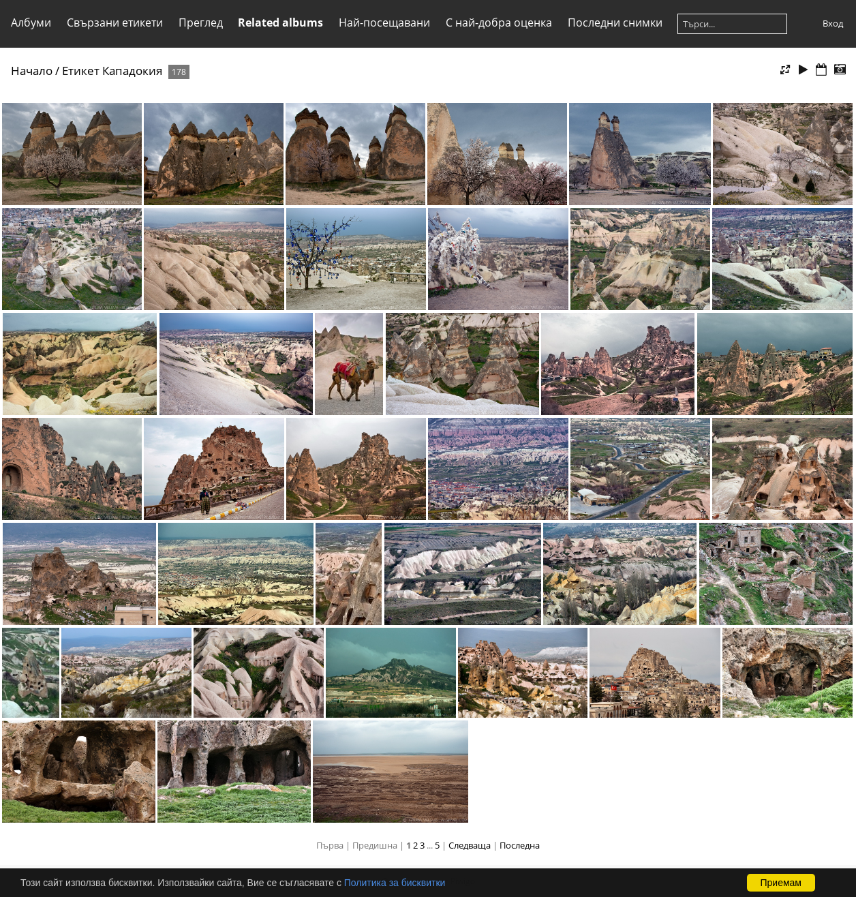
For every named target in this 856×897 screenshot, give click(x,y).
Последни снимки (615, 22)
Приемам (781, 882)
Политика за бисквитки (395, 882)
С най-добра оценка (499, 22)
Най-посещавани (384, 22)
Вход (833, 23)
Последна (520, 845)
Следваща (469, 845)
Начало (31, 70)
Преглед (201, 22)
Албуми (31, 22)
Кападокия (132, 70)
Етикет (81, 70)
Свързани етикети (115, 22)
